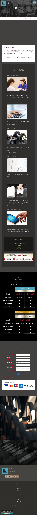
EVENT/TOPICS (18, 494)
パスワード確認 (10, 370)
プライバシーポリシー (5, 505)
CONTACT (18, 501)
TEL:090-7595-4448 (12, 471)
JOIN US (18, 492)
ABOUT (18, 486)
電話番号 (9, 362)
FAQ (18, 499)
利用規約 (21, 505)
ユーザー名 (10, 354)
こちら (16, 124)
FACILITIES (18, 488)
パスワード (10, 367)
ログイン (15, 147)
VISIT (18, 490)
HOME (18, 483)
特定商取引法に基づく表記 (14, 505)
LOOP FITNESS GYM (28, 18)
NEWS (18, 497)
